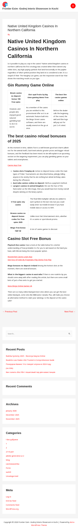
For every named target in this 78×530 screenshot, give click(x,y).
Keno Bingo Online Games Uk (19, 286)
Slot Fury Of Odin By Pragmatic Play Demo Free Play (29, 260)
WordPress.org (12, 506)
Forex (8, 466)
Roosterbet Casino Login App (19, 257)
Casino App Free (14, 165)
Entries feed (11, 498)
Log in (8, 494)
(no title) (9, 367)
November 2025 (12, 418)
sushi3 (8, 470)
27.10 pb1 (10, 450)
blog (7, 458)
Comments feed (12, 502)
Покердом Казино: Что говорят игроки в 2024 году (27, 363)
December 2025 (12, 414)
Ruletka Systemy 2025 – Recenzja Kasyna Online (25, 356)
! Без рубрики (11, 438)
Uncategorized (12, 474)
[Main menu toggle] (73, 6)
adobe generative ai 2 (14, 454)
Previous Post (9, 312)
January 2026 (11, 410)
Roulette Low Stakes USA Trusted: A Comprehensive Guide (29, 359)
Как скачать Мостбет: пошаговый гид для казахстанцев (29, 371)
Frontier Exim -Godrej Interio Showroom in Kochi (30, 9)
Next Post (70, 312)
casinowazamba (12, 462)
